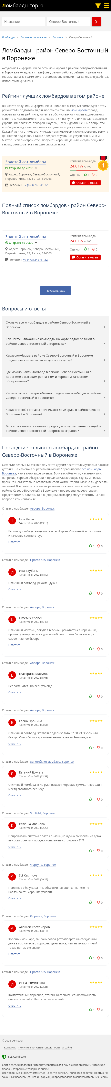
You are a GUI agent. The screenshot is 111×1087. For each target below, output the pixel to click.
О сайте (67, 1047)
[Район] (68, 21)
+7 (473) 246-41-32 (35, 185)
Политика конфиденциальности (39, 1047)
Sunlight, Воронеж (42, 813)
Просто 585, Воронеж (45, 560)
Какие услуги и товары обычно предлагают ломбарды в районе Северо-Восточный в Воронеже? (53, 395)
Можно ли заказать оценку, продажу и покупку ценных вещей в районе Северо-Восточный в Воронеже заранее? (53, 428)
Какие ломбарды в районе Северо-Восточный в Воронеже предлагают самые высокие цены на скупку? (49, 357)
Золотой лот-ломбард (25, 161)
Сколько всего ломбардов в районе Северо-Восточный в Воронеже (48, 324)
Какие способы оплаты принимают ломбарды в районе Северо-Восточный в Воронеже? (53, 412)
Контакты (10, 1047)
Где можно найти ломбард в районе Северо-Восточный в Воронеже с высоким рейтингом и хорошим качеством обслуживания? (48, 376)
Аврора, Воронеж (42, 508)
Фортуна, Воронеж (43, 864)
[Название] (23, 21)
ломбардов (79, 110)
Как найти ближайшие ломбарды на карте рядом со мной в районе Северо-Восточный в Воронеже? (50, 341)
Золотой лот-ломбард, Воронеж (52, 761)
